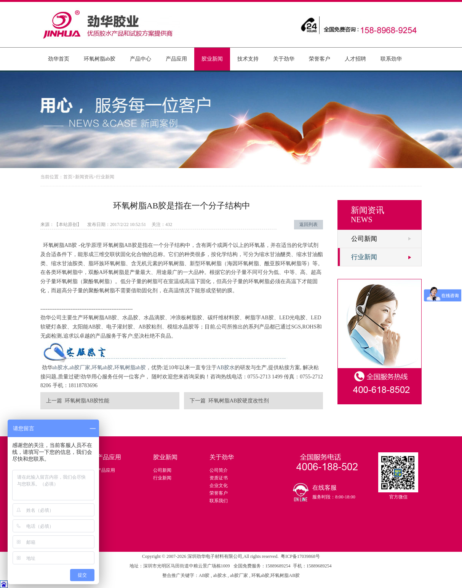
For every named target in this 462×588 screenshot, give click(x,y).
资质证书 (218, 478)
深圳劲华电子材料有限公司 (214, 556)
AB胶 (205, 575)
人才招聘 (355, 59)
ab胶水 (60, 367)
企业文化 (218, 485)
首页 (67, 176)
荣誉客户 (319, 59)
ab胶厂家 (79, 367)
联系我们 (218, 500)
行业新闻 (105, 176)
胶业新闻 (212, 59)
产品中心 (140, 59)
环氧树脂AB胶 (285, 575)
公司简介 (218, 470)
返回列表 (308, 224)
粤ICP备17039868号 (300, 556)
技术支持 (248, 59)
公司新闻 (364, 238)
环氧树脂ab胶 (99, 59)
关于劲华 (283, 59)
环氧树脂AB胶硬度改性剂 (238, 401)
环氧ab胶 (102, 367)
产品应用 (176, 59)
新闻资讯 (84, 176)
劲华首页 (58, 59)
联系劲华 (391, 59)
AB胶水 (226, 367)
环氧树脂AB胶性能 (87, 401)
